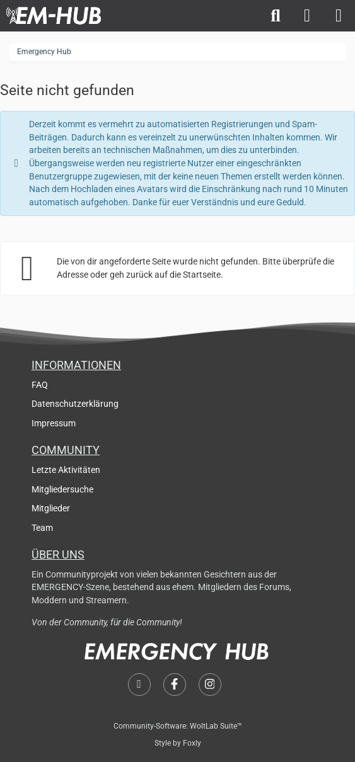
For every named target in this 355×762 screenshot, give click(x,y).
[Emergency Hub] (53, 15)
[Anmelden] (307, 15)
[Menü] (338, 15)
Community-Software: (177, 726)
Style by (177, 743)
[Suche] (275, 15)
